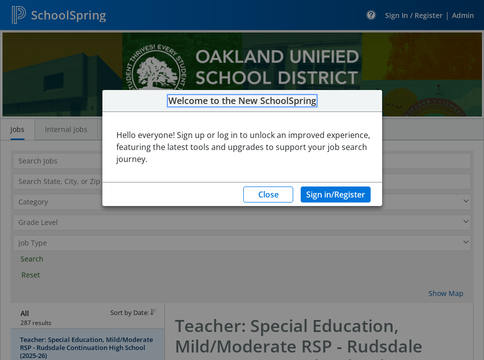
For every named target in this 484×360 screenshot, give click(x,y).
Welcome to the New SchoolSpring (242, 101)
